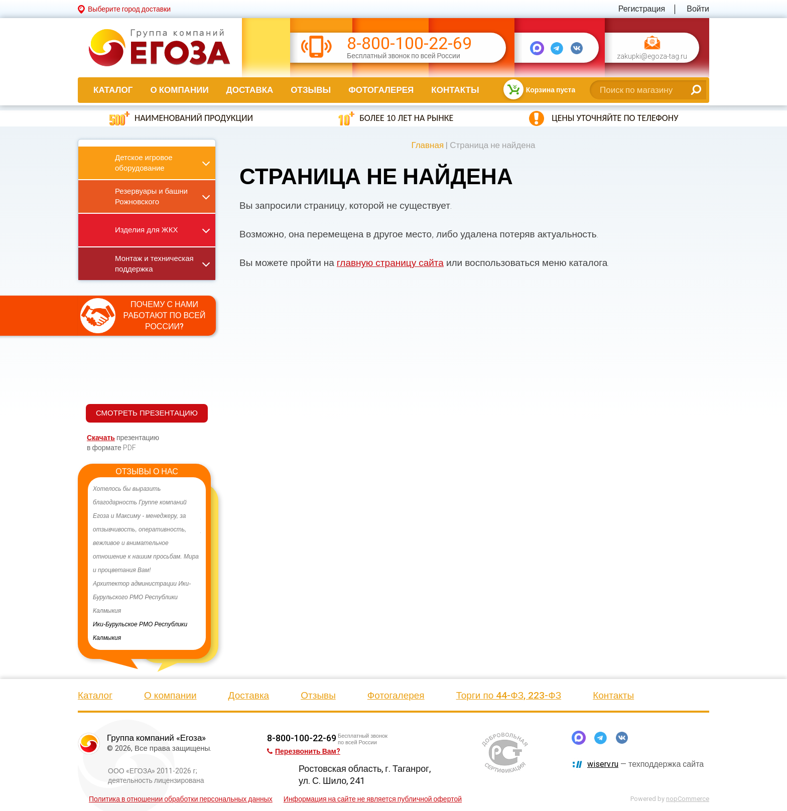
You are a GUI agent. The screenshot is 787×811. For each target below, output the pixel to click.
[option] (147, 563)
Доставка (250, 90)
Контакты (455, 90)
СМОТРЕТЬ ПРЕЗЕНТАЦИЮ (147, 413)
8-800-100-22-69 (409, 43)
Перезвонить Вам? (303, 751)
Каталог (113, 90)
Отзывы (311, 90)
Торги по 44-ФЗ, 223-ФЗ (509, 695)
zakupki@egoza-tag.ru (652, 56)
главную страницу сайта (390, 262)
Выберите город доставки (129, 9)
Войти (698, 9)
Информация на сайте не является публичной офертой (373, 799)
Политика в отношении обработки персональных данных (181, 799)
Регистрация (642, 9)
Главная (427, 145)
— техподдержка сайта (645, 764)
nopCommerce (687, 798)
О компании (179, 90)
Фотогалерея (381, 90)
